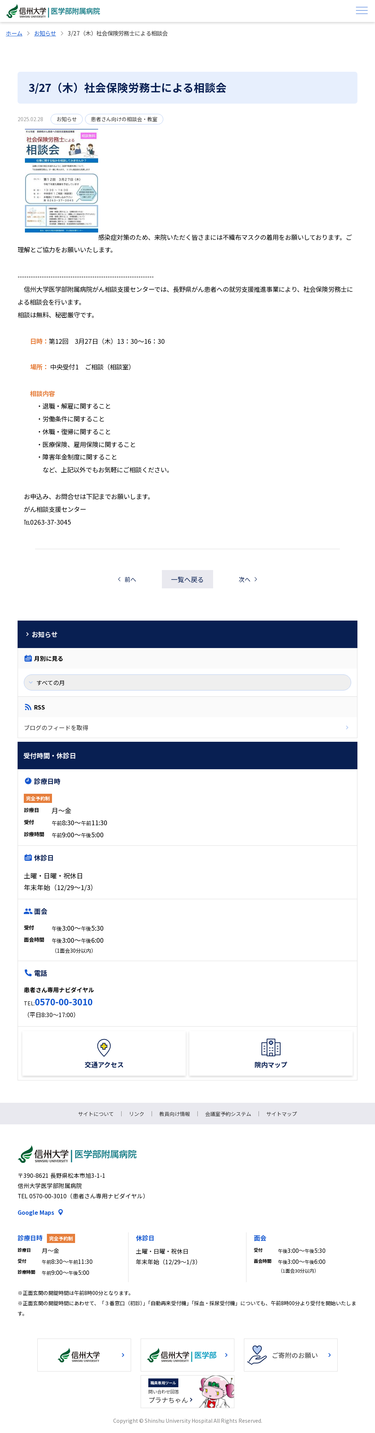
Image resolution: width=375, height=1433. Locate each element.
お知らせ (45, 33)
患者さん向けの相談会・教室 (124, 119)
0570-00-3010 (64, 1001)
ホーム (14, 33)
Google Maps (36, 1212)
